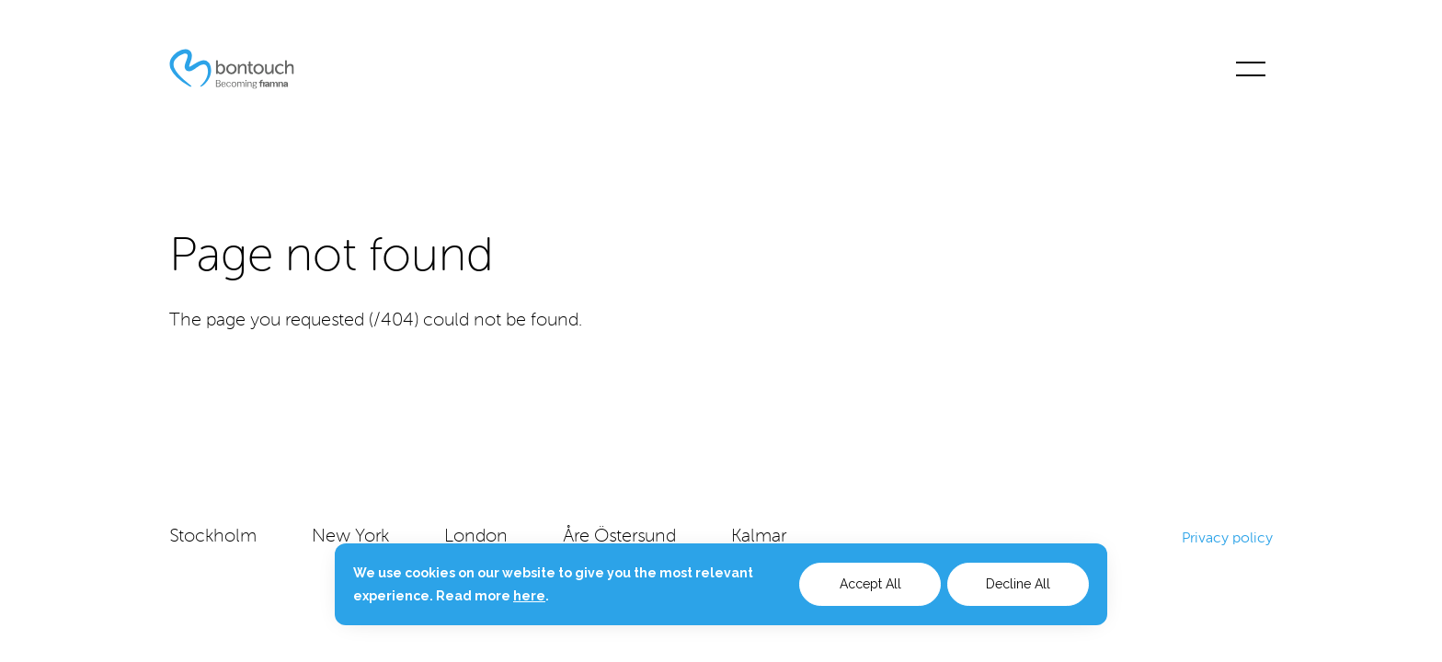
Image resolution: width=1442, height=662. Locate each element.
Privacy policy (1227, 537)
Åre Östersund (619, 537)
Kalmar (758, 537)
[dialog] (721, 584)
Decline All (1018, 583)
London (476, 537)
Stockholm (213, 537)
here (529, 595)
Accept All (870, 583)
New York (350, 537)
